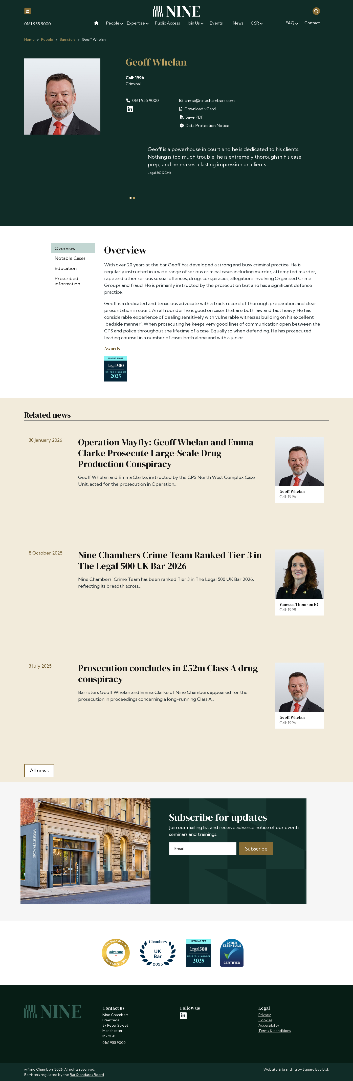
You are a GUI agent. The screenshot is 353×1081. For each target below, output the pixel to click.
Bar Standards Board (87, 1074)
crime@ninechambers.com (207, 100)
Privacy (264, 1014)
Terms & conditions (274, 1030)
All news (39, 770)
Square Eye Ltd (315, 1069)
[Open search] (316, 10)
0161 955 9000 (37, 23)
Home (29, 39)
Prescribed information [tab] (67, 281)
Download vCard (197, 108)
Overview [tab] (65, 248)
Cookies (265, 1020)
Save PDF (191, 117)
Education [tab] (66, 268)
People (47, 39)
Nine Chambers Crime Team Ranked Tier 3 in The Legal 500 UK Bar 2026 (170, 560)
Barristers (67, 39)
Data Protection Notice (204, 125)
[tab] (130, 198)
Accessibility (268, 1025)
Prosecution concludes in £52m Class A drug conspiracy (168, 673)
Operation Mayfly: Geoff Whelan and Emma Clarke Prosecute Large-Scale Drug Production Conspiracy (166, 453)
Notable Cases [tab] (70, 258)
